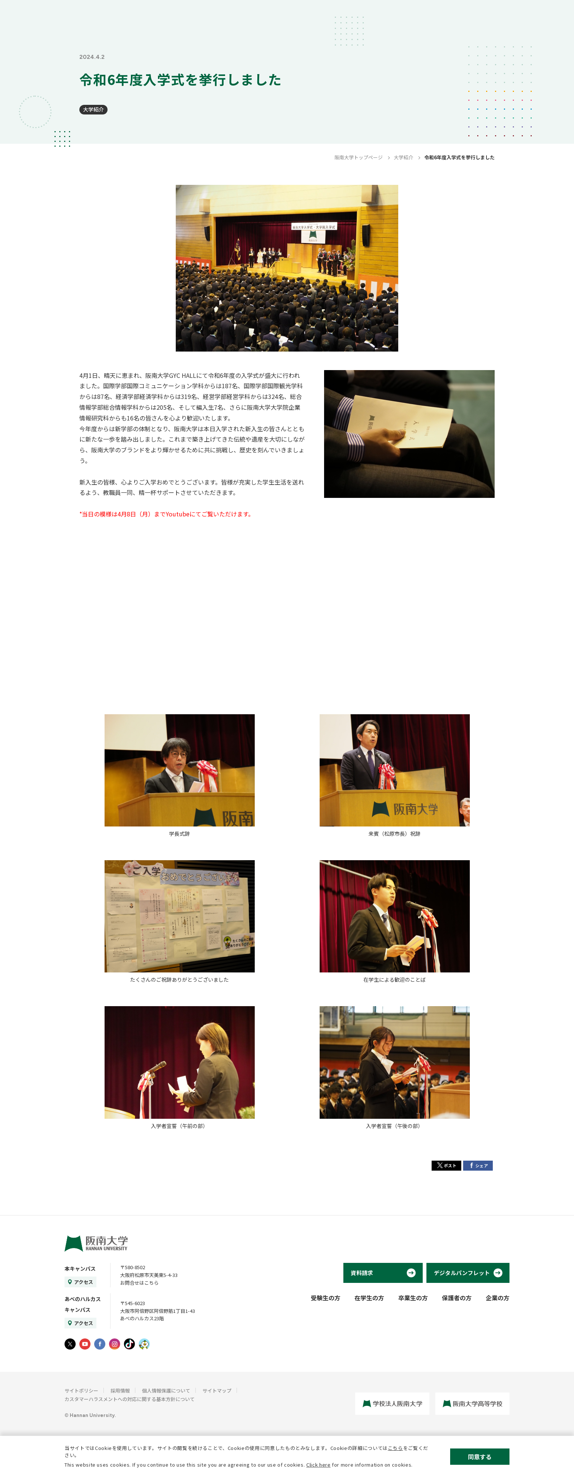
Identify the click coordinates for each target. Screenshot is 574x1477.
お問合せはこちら (139, 1282)
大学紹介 (93, 109)
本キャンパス (80, 1268)
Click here (318, 1464)
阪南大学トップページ (358, 157)
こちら (395, 1447)
